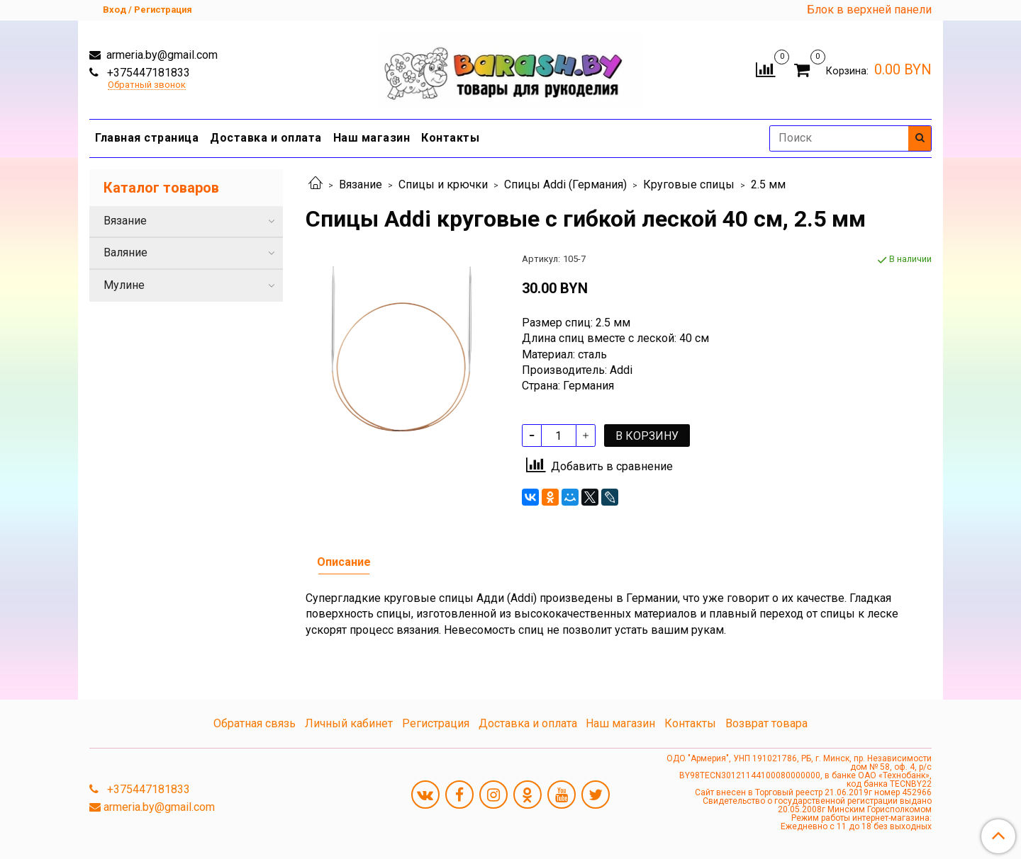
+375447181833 (147, 72)
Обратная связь (254, 723)
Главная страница (147, 137)
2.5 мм (768, 184)
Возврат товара (766, 723)
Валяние (125, 252)
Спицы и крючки (443, 184)
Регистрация (435, 723)
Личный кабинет (349, 723)
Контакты (450, 137)
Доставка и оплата (266, 137)
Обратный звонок (147, 85)
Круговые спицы (689, 184)
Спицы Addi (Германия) (565, 184)
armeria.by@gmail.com (161, 55)
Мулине (124, 285)
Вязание (360, 184)
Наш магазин (372, 137)
